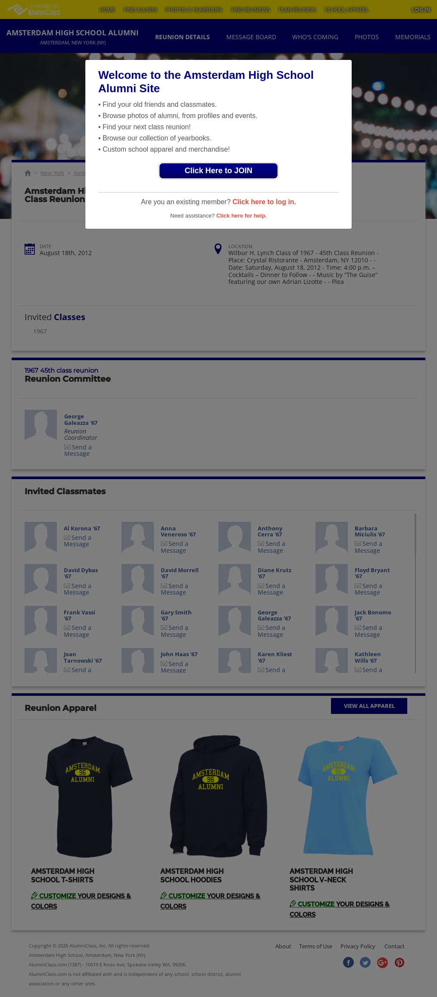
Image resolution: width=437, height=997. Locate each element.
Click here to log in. (264, 202)
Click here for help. (241, 215)
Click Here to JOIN (218, 170)
